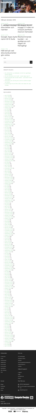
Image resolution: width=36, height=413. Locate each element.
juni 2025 (7, 110)
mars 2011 (7, 314)
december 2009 (9, 335)
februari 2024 (8, 134)
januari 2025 (8, 118)
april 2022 (7, 165)
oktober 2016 (8, 215)
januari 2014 (8, 262)
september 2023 (9, 142)
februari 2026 (8, 98)
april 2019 (7, 171)
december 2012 (8, 282)
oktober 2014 (8, 248)
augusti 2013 (8, 270)
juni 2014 (7, 254)
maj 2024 (7, 130)
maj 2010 (7, 327)
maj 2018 (7, 188)
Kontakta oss (21, 376)
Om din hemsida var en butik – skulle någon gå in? (17, 76)
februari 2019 (8, 174)
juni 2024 (7, 128)
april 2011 (7, 312)
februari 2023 (8, 153)
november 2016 (8, 213)
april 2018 (7, 189)
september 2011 (9, 304)
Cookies (19, 366)
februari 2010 (8, 332)
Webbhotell (3, 362)
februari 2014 (8, 260)
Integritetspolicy (21, 364)
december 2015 (8, 229)
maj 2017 (7, 204)
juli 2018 (7, 185)
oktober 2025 (8, 104)
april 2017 (7, 206)
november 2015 (8, 230)
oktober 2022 (8, 159)
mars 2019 (7, 172)
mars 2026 (7, 96)
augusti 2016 (8, 218)
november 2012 (8, 283)
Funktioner (3, 356)
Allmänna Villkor (21, 358)
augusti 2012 (8, 288)
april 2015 (7, 239)
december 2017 (8, 195)
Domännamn (3, 360)
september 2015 (9, 233)
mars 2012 (7, 295)
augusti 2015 (8, 235)
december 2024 (9, 119)
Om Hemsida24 (21, 356)
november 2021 (8, 168)
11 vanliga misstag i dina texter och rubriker (9, 27)
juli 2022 (7, 162)
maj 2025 (7, 112)
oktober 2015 (8, 232)
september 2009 (9, 339)
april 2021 (7, 169)
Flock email (3, 364)
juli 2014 (7, 253)
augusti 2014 (8, 251)
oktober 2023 (8, 140)
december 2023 (9, 137)
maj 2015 (7, 238)
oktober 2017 (8, 198)
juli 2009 (7, 342)
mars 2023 (7, 151)
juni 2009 (7, 344)
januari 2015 (8, 244)
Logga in (20, 372)
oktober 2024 (8, 122)
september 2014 (9, 250)
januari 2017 (8, 210)
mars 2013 (7, 277)
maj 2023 (7, 148)
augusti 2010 (8, 323)
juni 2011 (7, 309)
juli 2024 (7, 127)
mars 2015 (7, 241)
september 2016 (9, 216)
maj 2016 (7, 221)
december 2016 (8, 212)
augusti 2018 (8, 183)
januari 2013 (8, 280)
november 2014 (9, 247)
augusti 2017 (8, 201)
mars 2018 (7, 191)
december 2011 (8, 300)
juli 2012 (7, 289)
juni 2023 (7, 147)
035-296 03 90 (5, 403)
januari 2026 (8, 99)
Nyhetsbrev (3, 368)
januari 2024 (8, 136)
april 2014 (7, 257)
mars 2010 (7, 330)
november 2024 (9, 121)
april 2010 (7, 329)
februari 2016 (8, 226)
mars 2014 (7, 259)
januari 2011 (8, 315)
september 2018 (9, 181)
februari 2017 (8, 209)
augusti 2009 (8, 341)
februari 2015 (8, 242)
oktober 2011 (8, 303)
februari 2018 (8, 192)
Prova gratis (3, 366)
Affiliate (19, 360)
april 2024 (7, 131)
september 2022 (9, 160)
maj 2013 (7, 274)
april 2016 (7, 222)
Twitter (2, 388)
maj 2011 (7, 311)
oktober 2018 (8, 180)
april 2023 (7, 150)
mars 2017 (7, 207)
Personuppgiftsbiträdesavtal (24, 362)
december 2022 (9, 156)
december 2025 (9, 101)
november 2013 (8, 265)
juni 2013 (7, 273)
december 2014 (9, 245)
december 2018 (8, 177)
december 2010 (9, 317)
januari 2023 (8, 154)
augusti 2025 (8, 107)
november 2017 (8, 197)
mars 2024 (7, 133)
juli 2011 (7, 308)
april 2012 (7, 294)
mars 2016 (7, 224)
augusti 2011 (8, 306)
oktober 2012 (8, 285)
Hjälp (19, 374)
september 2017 (9, 200)
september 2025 (9, 106)
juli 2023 (7, 145)
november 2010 (9, 318)
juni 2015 (7, 236)
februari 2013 (8, 279)
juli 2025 (7, 109)
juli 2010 (7, 324)
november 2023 (9, 139)
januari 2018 (8, 194)
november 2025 (9, 103)
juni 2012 (7, 291)
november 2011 (8, 301)
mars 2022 (7, 166)
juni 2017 (7, 203)
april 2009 (7, 345)
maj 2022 (7, 163)
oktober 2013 (8, 267)
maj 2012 (7, 292)
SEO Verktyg (3, 370)
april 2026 (7, 95)
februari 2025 (8, 116)
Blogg (2, 384)
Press (2, 390)
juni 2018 (7, 186)
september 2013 (9, 268)
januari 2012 (8, 298)
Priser (2, 358)
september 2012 (9, 286)
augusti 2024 (8, 125)
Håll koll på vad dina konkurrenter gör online (8, 53)
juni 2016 (7, 219)
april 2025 (7, 113)
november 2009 (9, 336)
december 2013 (8, 263)
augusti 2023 (8, 144)
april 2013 (7, 276)
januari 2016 (8, 227)
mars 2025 (7, 115)
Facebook (3, 386)
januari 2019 (8, 175)
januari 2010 (8, 333)
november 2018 (8, 178)
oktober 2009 (8, 338)
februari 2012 (8, 297)
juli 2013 (7, 271)
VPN (2, 372)
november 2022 (9, 157)
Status (19, 378)
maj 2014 (7, 256)
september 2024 (9, 124)
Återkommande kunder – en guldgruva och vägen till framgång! (24, 41)
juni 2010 (7, 326)
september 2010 (9, 321)
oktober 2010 (8, 320)
